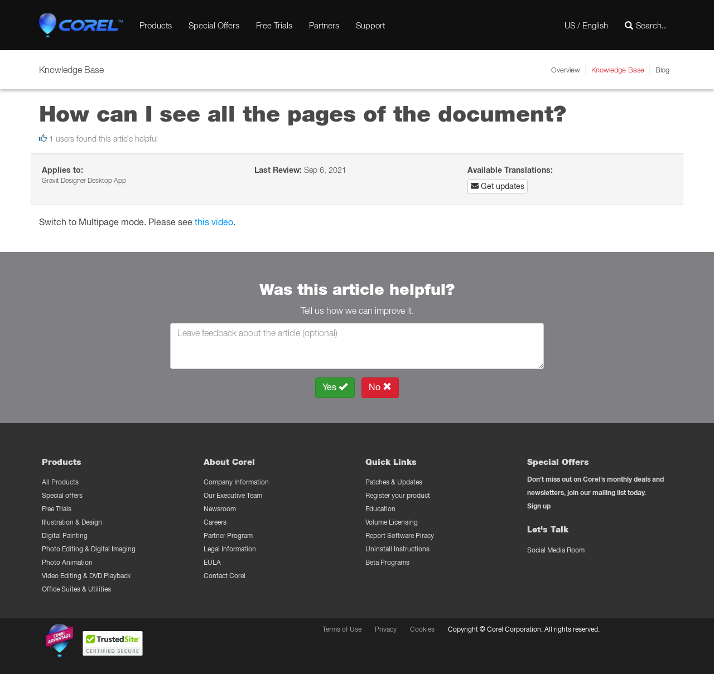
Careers (215, 522)
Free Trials (274, 25)
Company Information (236, 482)
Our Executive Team (233, 495)
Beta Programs (387, 562)
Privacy (386, 629)
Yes (335, 387)
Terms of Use (341, 629)
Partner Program (228, 535)
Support (370, 25)
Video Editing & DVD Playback (86, 575)
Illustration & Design (72, 522)
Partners (324, 25)
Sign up (539, 506)
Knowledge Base (617, 69)
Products (155, 25)
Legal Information (230, 549)
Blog (662, 69)
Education (380, 509)
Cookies (422, 629)
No (380, 387)
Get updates (497, 186)
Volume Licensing (391, 522)
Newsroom (220, 509)
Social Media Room (556, 550)
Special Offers (214, 25)
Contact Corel (224, 575)
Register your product (397, 495)
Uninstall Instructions (397, 549)
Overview (565, 69)
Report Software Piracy (399, 535)
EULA (212, 562)
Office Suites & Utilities (76, 589)
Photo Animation (67, 562)
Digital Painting (65, 535)
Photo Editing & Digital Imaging (89, 549)
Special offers (62, 495)
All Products (60, 482)
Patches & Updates (393, 482)
